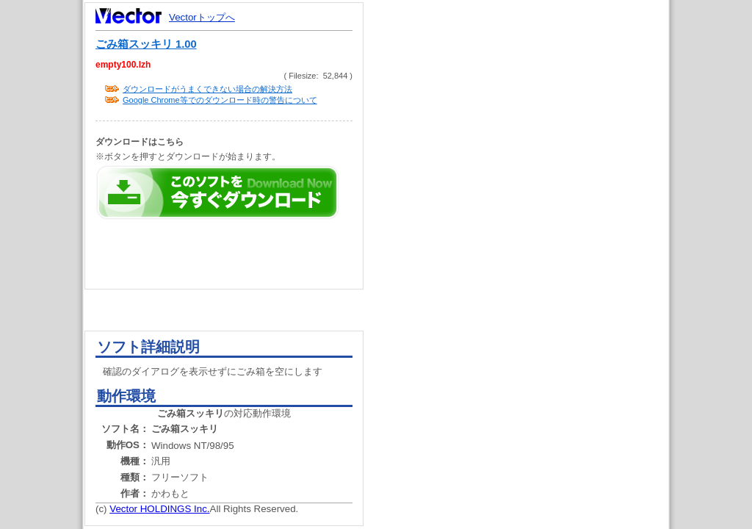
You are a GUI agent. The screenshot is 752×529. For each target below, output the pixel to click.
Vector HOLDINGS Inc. (159, 508)
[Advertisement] (529, 279)
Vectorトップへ (202, 17)
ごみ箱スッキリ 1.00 (146, 44)
